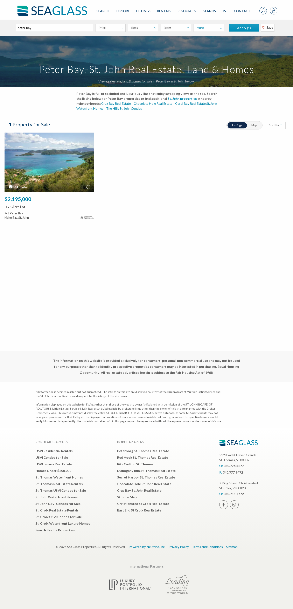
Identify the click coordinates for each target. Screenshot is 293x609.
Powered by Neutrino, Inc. (147, 547)
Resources (186, 11)
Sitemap (232, 547)
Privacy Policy (179, 547)
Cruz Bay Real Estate (116, 103)
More (209, 27)
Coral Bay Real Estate (190, 103)
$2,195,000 (18, 199)
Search (103, 11)
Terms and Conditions (207, 547)
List (225, 11)
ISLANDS (209, 11)
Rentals (164, 11)
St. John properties (182, 98)
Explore (123, 11)
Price (111, 27)
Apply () (244, 28)
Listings (143, 11)
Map (254, 125)
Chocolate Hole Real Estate (153, 103)
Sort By (275, 125)
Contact (242, 11)
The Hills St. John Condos (124, 108)
